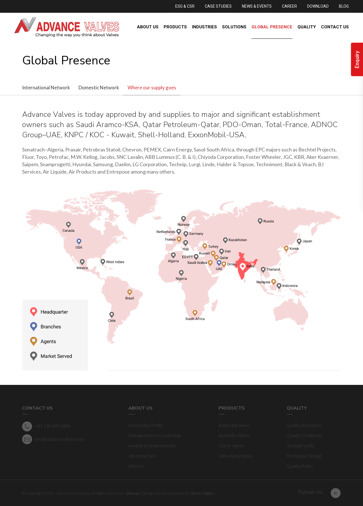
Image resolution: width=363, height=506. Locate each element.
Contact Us (335, 26)
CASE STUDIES (218, 6)
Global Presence (272, 26)
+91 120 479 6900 (46, 426)
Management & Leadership (154, 435)
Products (175, 26)
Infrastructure (142, 455)
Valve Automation (236, 455)
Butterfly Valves (234, 435)
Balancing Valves (234, 425)
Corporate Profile (145, 425)
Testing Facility (301, 445)
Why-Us (136, 466)
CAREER (289, 6)
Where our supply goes (152, 87)
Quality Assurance (304, 425)
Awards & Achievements (152, 445)
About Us (148, 26)
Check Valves (231, 445)
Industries (204, 26)
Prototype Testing (304, 455)
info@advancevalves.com (53, 439)
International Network (46, 87)
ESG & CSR (185, 6)
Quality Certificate (304, 435)
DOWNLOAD (318, 6)
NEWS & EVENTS (257, 6)
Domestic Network (99, 87)
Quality (306, 26)
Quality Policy (300, 466)
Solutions (234, 26)
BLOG (344, 6)
